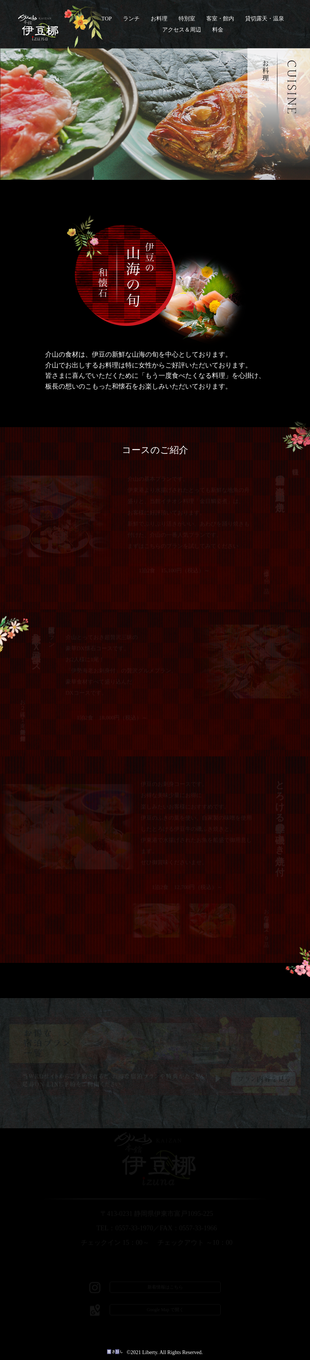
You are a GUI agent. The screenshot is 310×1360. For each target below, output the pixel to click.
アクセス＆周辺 (181, 30)
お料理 (159, 19)
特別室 (187, 19)
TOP (106, 19)
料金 (217, 30)
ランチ (131, 19)
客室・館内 (220, 19)
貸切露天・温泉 (264, 19)
